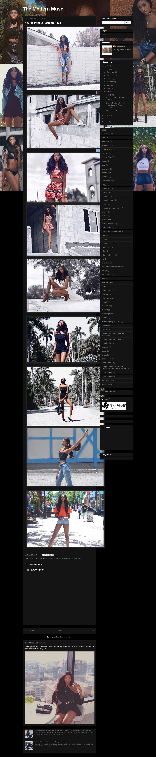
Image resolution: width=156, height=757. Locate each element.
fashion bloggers (108, 224)
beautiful (58, 558)
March (109, 95)
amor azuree (106, 145)
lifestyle (105, 271)
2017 (107, 69)
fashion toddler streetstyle (111, 231)
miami (104, 286)
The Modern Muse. (44, 8)
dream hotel (106, 196)
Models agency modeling (111, 322)
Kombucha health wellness (112, 267)
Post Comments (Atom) (64, 637)
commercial (106, 192)
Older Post (90, 631)
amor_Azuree (34, 558)
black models (66, 558)
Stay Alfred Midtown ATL (35, 643)
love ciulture (106, 282)
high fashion (106, 247)
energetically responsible (111, 208)
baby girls (105, 169)
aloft (103, 137)
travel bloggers (107, 376)
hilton (104, 251)
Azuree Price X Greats (114, 110)
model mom (106, 306)
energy (104, 212)
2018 (107, 66)
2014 (107, 122)
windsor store (107, 380)
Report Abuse (108, 392)
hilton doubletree (108, 255)
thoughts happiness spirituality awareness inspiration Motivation (114, 368)
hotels (104, 259)
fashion (104, 216)
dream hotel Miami (109, 200)
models (104, 318)
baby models (106, 173)
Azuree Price (50, 558)
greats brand (106, 243)
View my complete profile (122, 50)
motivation (106, 325)
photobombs (106, 343)
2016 (107, 115)
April (108, 92)
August (109, 85)
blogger (105, 185)
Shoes (104, 355)
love (103, 278)
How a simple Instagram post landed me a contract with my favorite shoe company (63, 730)
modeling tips (107, 314)
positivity (105, 347)
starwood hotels (108, 363)
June (109, 88)
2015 (107, 118)
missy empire (107, 298)
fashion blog (106, 220)
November (111, 75)
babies (104, 161)
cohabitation (106, 188)
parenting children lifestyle (111, 339)
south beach (106, 359)
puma (104, 351)
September (111, 82)
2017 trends (106, 134)
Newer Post (29, 631)
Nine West (106, 329)
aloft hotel (105, 141)
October (110, 79)
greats (104, 239)
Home (59, 631)
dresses (105, 204)
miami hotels (106, 290)
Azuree (42, 558)
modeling (105, 310)
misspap (105, 294)
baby (104, 165)
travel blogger (107, 373)
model (104, 302)
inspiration (106, 263)
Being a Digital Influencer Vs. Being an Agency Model (53, 742)
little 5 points (106, 275)
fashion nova (76, 558)
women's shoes (108, 384)
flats (103, 235)
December (111, 72)
